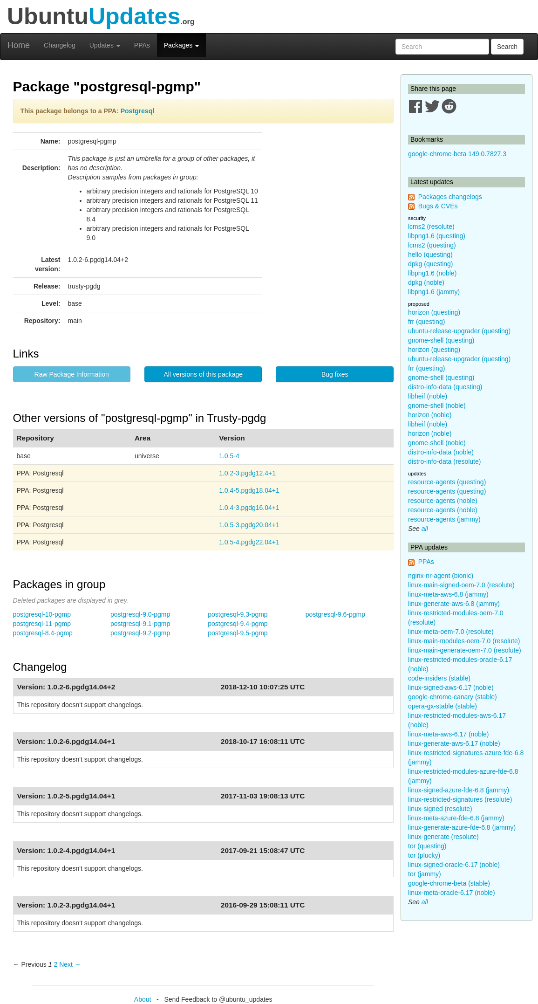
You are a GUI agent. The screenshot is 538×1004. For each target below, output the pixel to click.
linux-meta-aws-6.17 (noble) (448, 734)
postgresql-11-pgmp (42, 623)
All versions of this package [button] (203, 374)
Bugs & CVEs (438, 206)
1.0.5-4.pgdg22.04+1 (249, 542)
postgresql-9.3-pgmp (237, 614)
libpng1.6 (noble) (432, 273)
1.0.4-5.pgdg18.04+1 (249, 490)
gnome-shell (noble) (437, 405)
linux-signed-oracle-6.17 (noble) (454, 864)
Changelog (59, 45)
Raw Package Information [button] (71, 374)
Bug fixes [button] (334, 374)
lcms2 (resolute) (431, 226)
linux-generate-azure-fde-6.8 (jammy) (462, 827)
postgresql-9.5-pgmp (237, 633)
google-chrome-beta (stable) (449, 883)
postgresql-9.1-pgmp (140, 623)
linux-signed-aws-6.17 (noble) (451, 687)
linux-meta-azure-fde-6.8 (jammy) (456, 818)
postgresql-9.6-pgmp (335, 614)
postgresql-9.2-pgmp (140, 633)
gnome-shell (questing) (441, 340)
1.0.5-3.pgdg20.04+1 (249, 525)
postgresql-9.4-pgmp (237, 623)
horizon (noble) (429, 415)
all (425, 528)
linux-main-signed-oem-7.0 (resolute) (461, 585)
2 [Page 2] (55, 964)
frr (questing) (426, 321)
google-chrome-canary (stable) (452, 697)
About (142, 999)
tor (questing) (427, 846)
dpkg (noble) (426, 282)
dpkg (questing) (430, 264)
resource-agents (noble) (442, 500)
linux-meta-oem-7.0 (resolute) (451, 631)
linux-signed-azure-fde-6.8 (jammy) (458, 790)
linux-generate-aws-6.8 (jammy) (454, 603)
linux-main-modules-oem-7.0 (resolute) (464, 641)
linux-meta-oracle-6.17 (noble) (451, 892)
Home (18, 45)
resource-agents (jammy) (444, 519)
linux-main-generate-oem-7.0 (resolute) (464, 650)
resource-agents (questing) (447, 482)
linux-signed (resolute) (440, 808)
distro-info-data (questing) (445, 387)
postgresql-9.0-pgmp (140, 614)
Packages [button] (181, 45)
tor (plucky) (424, 855)
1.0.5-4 (229, 456)
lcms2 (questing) (432, 245)
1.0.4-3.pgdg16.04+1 (249, 507)
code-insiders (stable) (439, 678)
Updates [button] (104, 45)
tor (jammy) (424, 874)
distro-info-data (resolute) (444, 461)
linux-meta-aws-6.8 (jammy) (448, 594)
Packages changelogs (450, 196)
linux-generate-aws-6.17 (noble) (454, 743)
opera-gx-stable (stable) (442, 706)
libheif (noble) (427, 396)
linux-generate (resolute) (443, 836)
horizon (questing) (434, 312)
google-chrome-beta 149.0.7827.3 (457, 154)
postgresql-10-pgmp (42, 614)
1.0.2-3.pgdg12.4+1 (247, 473)
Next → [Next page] (70, 964)
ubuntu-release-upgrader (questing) (459, 331)
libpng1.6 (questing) (436, 236)
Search (507, 46)
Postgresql (137, 111)
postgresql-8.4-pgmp (43, 633)
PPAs (142, 45)
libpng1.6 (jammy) (434, 292)
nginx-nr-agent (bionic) (440, 575)
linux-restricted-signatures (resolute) (460, 799)
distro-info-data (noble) (441, 452)
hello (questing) (430, 254)
